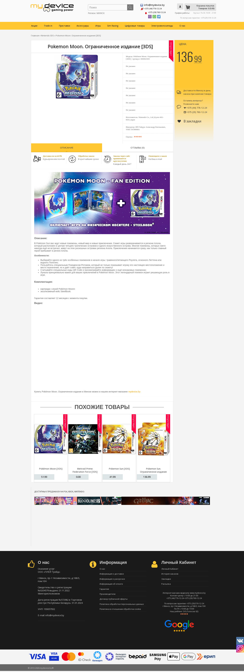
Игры (98, 25)
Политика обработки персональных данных (122, 606)
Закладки (166, 579)
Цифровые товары (135, 25)
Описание (66, 146)
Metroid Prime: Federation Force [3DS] (85, 469)
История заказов (169, 573)
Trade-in (48, 25)
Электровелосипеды (162, 25)
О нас (182, 25)
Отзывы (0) (138, 146)
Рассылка (166, 584)
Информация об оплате (111, 584)
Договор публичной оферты (114, 600)
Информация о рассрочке (112, 579)
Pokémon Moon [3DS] (50, 468)
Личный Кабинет (169, 568)
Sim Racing (112, 25)
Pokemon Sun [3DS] (119, 468)
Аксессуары (83, 25)
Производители (107, 595)
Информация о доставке (112, 573)
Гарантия (104, 590)
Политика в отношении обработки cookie (120, 611)
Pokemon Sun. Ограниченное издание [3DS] (153, 471)
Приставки (64, 25)
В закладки (189, 120)
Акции (34, 25)
